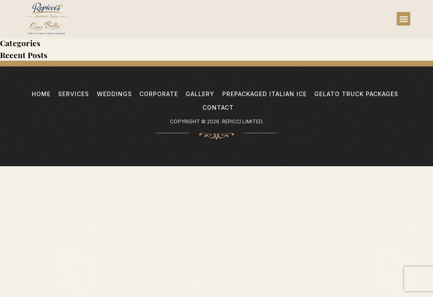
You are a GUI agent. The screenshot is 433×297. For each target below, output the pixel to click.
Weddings (114, 93)
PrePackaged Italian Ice (264, 93)
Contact (218, 107)
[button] (403, 19)
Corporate (158, 93)
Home (41, 93)
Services (73, 93)
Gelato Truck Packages (356, 93)
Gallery (200, 93)
